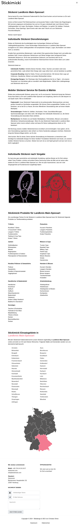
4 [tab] (37, 206)
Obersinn (43, 384)
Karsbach (43, 373)
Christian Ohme (53, 518)
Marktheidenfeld (17, 379)
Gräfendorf (43, 363)
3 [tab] (35, 206)
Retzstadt (15, 389)
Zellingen (15, 402)
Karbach (43, 371)
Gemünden (43, 361)
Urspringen (15, 399)
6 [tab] (43, 206)
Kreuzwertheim (17, 376)
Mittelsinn (43, 379)
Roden (14, 391)
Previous (7, 187)
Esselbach (43, 355)
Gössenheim (16, 363)
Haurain (14, 368)
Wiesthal (43, 399)
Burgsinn (43, 353)
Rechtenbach (44, 386)
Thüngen (15, 397)
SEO (44, 518)
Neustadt (15, 384)
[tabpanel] (24, 187)
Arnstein (14, 348)
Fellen (42, 358)
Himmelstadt (16, 371)
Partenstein (15, 386)
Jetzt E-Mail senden (15, 512)
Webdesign (37, 518)
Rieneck (42, 389)
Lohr (41, 376)
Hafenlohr (15, 366)
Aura (41, 348)
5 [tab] (40, 206)
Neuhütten (43, 381)
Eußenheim (15, 358)
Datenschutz (46, 523)
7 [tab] (45, 206)
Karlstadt (15, 373)
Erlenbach (15, 355)
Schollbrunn (16, 394)
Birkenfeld (15, 350)
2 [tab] (32, 206)
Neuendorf (15, 381)
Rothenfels (43, 391)
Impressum (33, 523)
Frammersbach (17, 361)
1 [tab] (29, 206)
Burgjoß (14, 353)
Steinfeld (43, 394)
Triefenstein (44, 397)
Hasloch (42, 366)
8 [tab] (48, 206)
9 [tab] (51, 206)
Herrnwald (43, 368)
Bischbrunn (44, 350)
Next (73, 187)
